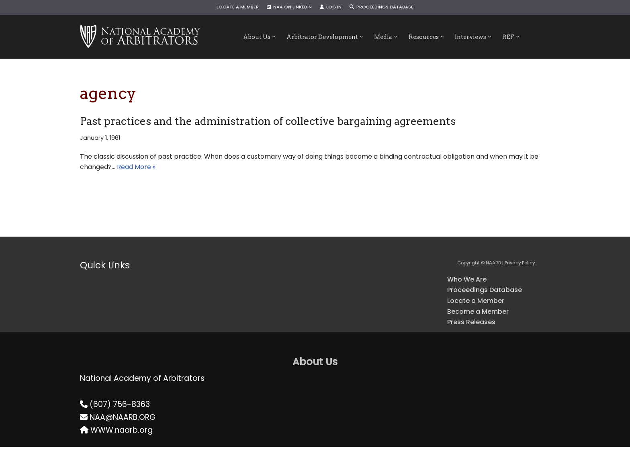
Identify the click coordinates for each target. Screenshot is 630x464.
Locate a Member (226, 8)
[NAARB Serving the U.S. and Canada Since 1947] (140, 36)
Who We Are (470, 287)
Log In (333, 8)
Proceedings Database (391, 8)
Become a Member (484, 325)
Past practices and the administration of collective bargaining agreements (268, 121)
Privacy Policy (520, 270)
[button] (260, 37)
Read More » (266, 173)
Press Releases (475, 338)
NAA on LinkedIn (285, 8)
